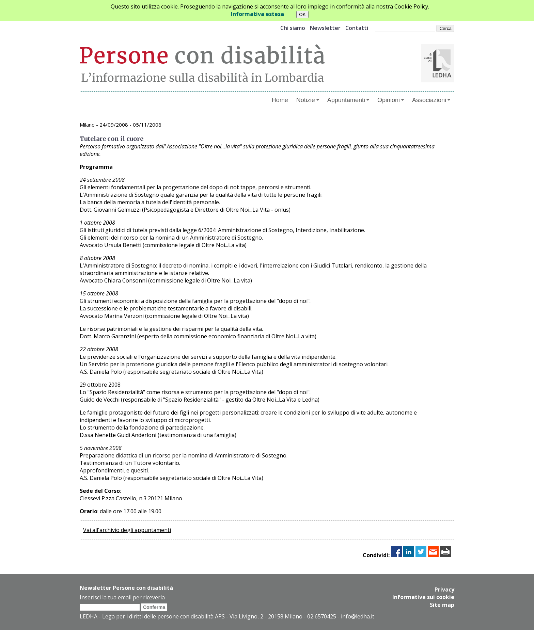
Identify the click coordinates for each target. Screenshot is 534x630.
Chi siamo (292, 28)
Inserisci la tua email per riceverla (122, 597)
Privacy (444, 589)
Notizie (307, 100)
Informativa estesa (257, 14)
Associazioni (431, 100)
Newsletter (325, 28)
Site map (442, 604)
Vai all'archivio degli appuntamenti (127, 530)
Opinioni (390, 100)
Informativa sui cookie (423, 597)
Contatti (356, 28)
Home (280, 100)
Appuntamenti (348, 100)
